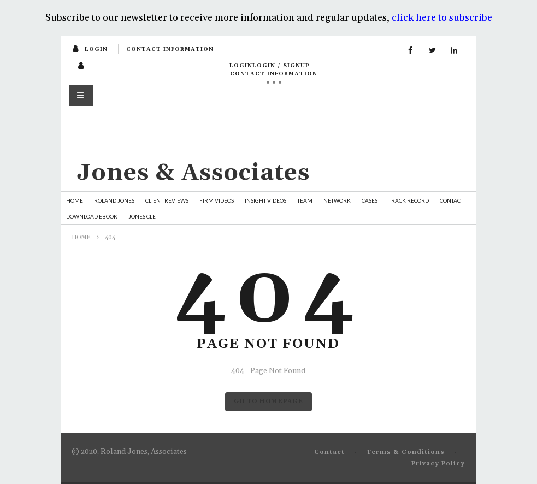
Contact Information (170, 49)
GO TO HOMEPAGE (268, 401)
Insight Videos (265, 200)
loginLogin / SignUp (269, 65)
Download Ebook (91, 216)
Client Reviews (166, 200)
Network (337, 200)
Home (74, 200)
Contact (451, 200)
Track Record (408, 200)
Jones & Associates (193, 172)
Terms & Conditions (406, 452)
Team (304, 200)
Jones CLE (142, 216)
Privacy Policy (438, 464)
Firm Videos (216, 200)
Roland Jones (114, 200)
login (96, 49)
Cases (369, 200)
